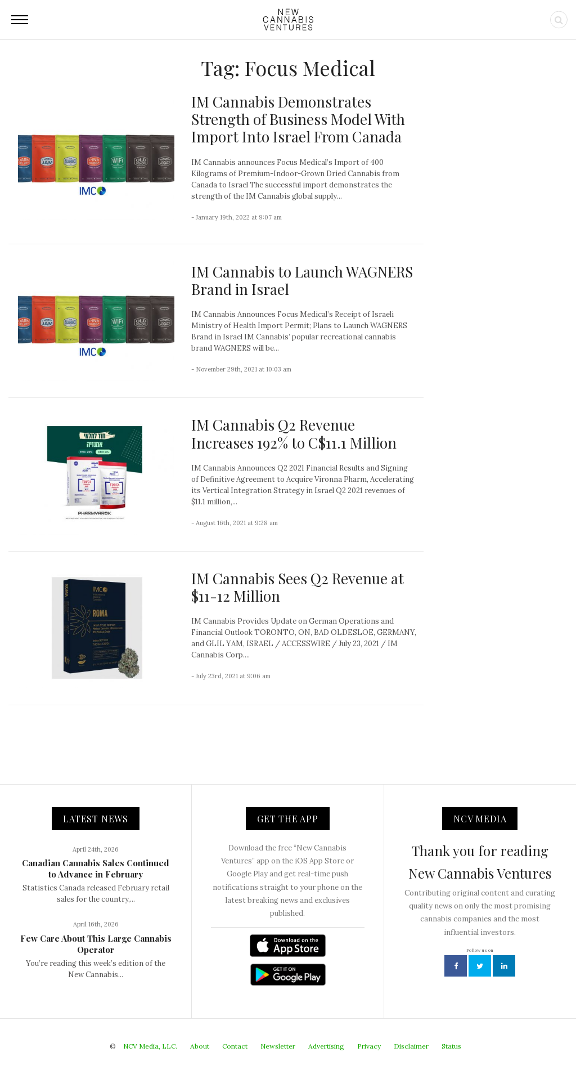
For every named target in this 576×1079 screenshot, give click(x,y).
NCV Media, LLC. (150, 1046)
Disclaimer (411, 1046)
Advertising (326, 1046)
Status (451, 1046)
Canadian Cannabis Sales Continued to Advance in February (95, 868)
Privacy (369, 1046)
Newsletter (277, 1046)
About (199, 1046)
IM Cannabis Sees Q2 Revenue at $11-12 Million (297, 587)
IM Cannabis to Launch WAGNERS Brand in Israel (302, 280)
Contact (235, 1046)
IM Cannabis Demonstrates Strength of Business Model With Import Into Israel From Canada (298, 119)
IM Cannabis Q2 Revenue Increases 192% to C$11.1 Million (294, 433)
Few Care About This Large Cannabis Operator (96, 944)
